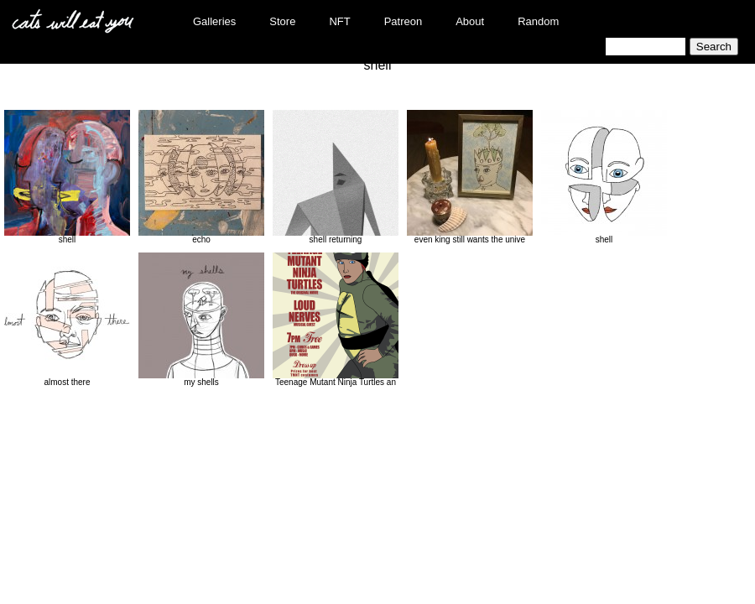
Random (538, 21)
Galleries (214, 21)
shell (67, 177)
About (470, 21)
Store (282, 21)
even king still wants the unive (470, 177)
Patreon (403, 21)
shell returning (335, 177)
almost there (67, 320)
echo (201, 177)
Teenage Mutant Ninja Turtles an (335, 320)
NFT (339, 21)
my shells (201, 320)
